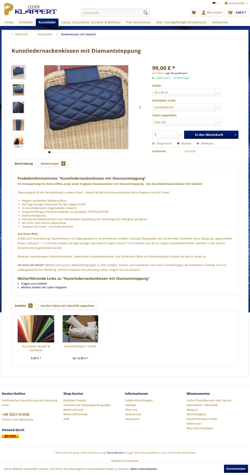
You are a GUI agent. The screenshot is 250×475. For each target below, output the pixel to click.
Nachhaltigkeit (196, 414)
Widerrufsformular (75, 414)
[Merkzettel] (194, 13)
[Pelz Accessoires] (138, 22)
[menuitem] (115, 13)
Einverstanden (236, 469)
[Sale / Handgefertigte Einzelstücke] (181, 22)
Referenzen (194, 423)
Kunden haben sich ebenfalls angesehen (67, 305)
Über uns (131, 410)
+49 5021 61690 (16, 414)
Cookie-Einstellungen (139, 400)
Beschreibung (24, 163)
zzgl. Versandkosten (176, 73)
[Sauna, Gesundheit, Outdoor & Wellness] (90, 22)
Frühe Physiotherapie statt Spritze (209, 400)
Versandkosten (115, 452)
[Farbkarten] (220, 22)
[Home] (9, 22)
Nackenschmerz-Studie (202, 419)
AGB (66, 419)
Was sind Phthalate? (200, 428)
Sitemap (130, 405)
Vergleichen (162, 143)
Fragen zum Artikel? (32, 283)
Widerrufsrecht (73, 410)
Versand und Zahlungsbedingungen (87, 405)
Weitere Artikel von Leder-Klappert (42, 287)
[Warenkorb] (237, 13)
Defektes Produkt (74, 400)
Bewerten (205, 143)
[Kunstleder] (47, 22)
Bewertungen (53, 163)
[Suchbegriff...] (115, 13)
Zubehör (24, 305)
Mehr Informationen (143, 469)
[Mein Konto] (212, 13)
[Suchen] (146, 13)
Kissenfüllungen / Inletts (80, 346)
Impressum (132, 419)
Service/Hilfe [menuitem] (235, 3)
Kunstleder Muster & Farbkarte (36, 348)
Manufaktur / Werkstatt (202, 405)
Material (192, 410)
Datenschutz (133, 414)
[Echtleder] (26, 22)
